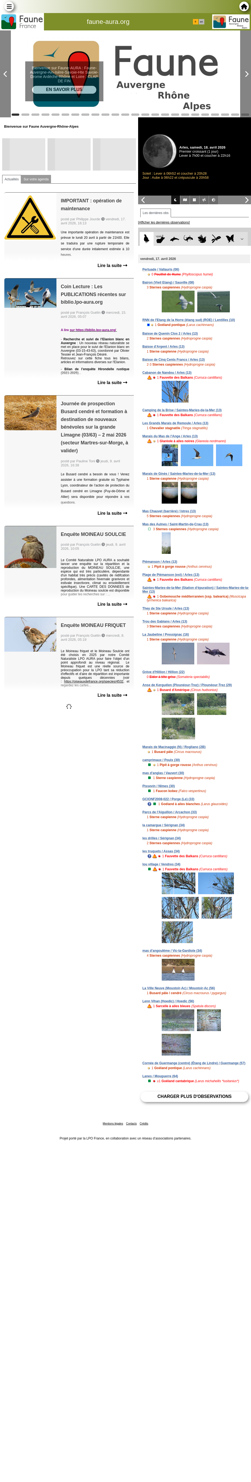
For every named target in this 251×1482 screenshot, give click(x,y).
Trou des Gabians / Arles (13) (164, 621)
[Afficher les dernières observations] (164, 222)
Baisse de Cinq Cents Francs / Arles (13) (173, 360)
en (201, 21)
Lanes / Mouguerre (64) (160, 1076)
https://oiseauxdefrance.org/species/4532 (93, 681)
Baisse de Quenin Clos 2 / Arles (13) (170, 333)
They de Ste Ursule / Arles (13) (165, 608)
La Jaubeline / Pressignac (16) (165, 634)
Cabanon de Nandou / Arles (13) (167, 373)
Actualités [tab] (12, 179)
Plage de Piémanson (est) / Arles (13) (170, 575)
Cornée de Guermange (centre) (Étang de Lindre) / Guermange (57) (193, 1063)
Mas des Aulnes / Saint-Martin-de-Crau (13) (175, 524)
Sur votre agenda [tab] (36, 179)
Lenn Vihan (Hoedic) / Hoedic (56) (168, 1001)
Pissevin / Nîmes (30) (158, 786)
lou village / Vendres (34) (161, 864)
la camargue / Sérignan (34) (163, 825)
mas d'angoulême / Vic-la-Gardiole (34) (172, 951)
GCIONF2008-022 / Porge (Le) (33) (168, 799)
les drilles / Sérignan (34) (161, 838)
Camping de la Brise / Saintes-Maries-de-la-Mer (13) (182, 410)
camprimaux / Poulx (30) (161, 760)
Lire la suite (112, 265)
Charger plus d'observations (194, 1096)
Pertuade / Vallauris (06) (160, 269)
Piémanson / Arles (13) (159, 562)
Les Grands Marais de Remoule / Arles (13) (175, 423)
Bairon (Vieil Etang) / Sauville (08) (168, 282)
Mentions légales (113, 1123)
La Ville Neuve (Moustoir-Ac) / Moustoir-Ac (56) (178, 988)
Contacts (131, 1123)
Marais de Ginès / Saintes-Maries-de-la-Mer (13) (178, 474)
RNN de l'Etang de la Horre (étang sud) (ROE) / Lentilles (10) (188, 320)
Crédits (144, 1123)
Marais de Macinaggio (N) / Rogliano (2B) (174, 747)
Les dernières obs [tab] (156, 213)
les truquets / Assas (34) (161, 851)
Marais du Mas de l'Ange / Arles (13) (170, 436)
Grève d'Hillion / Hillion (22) (163, 672)
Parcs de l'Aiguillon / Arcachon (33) (169, 812)
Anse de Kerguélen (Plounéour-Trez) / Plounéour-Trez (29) (187, 685)
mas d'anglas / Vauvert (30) (163, 773)
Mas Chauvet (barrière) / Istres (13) (169, 511)
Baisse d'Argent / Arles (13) (163, 346)
